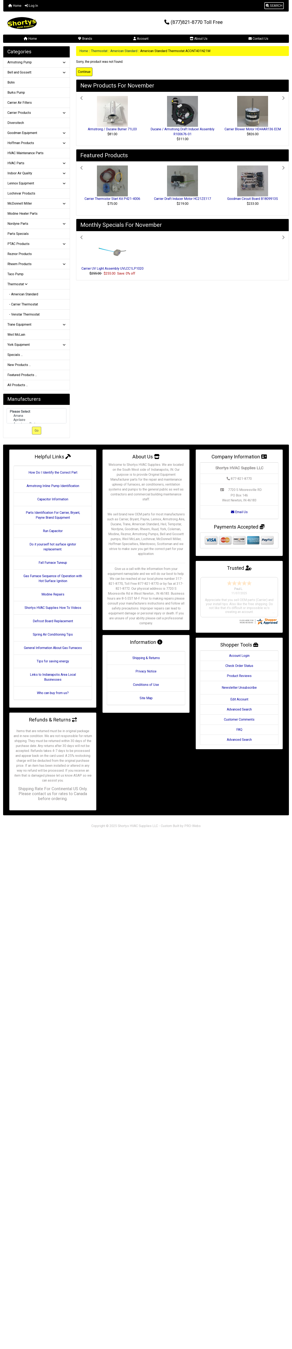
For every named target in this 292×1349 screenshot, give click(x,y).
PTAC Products (36, 244)
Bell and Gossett (36, 72)
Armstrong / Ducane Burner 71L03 (112, 129)
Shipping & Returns (146, 658)
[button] (274, 6)
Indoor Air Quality (36, 173)
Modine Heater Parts (22, 214)
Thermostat (99, 51)
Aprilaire (36, 420)
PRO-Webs (192, 826)
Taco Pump (15, 274)
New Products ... (19, 365)
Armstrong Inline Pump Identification (53, 486)
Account (140, 39)
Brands (85, 39)
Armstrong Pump (36, 62)
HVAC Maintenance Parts (25, 153)
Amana (36, 416)
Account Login (239, 644)
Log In (31, 6)
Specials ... (15, 355)
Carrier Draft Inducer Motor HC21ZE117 (182, 199)
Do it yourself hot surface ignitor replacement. (52, 546)
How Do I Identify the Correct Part (52, 472)
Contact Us (258, 39)
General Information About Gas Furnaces (53, 648)
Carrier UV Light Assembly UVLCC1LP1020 (112, 268)
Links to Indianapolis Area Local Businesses (53, 677)
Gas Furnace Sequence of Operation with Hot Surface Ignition (53, 578)
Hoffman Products (36, 143)
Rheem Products (36, 264)
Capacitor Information (52, 499)
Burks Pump (16, 92)
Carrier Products (36, 113)
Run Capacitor (53, 531)
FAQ (239, 718)
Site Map (146, 698)
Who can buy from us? (53, 693)
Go (37, 430)
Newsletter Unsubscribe (239, 676)
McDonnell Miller (36, 203)
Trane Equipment (36, 324)
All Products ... (17, 385)
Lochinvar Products (21, 193)
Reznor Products (19, 254)
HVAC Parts (36, 163)
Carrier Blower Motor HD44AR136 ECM (253, 129)
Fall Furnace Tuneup (53, 563)
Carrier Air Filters (19, 103)
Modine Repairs (52, 594)
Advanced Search (239, 697)
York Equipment (36, 345)
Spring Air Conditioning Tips (53, 634)
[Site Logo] (50, 23)
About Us (198, 39)
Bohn (11, 82)
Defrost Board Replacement (53, 621)
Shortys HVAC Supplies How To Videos (53, 608)
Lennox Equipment (36, 183)
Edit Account (239, 687)
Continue (84, 72)
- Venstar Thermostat (23, 314)
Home (14, 6)
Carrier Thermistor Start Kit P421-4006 (112, 199)
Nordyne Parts (36, 224)
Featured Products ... (22, 375)
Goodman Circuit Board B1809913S (252, 199)
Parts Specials (18, 234)
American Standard (123, 51)
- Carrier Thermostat (22, 304)
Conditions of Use (146, 685)
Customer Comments (239, 707)
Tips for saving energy (53, 661)
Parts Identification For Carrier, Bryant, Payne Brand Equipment (53, 515)
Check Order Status (239, 654)
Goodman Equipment (36, 133)
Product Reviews (239, 664)
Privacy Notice (146, 671)
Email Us (239, 512)
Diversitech (15, 123)
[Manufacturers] (36, 416)
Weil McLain (16, 335)
